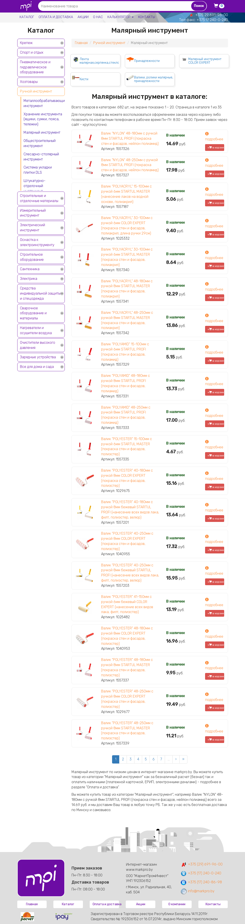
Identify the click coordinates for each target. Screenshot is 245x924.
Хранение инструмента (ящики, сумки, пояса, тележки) (43, 119)
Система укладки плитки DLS (38, 170)
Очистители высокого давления (37, 345)
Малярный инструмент (42, 132)
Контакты (146, 17)
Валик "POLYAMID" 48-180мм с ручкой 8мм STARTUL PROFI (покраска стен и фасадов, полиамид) (125, 383)
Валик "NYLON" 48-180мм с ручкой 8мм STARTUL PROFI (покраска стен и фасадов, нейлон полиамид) (130, 138)
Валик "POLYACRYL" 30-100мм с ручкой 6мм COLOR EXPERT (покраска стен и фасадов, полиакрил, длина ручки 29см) (127, 225)
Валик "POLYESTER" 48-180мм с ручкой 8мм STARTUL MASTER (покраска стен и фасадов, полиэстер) (127, 667)
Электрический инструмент (32, 227)
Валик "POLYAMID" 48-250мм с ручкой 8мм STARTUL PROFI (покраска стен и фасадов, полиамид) (125, 415)
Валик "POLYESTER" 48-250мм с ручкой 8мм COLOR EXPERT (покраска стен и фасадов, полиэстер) (127, 699)
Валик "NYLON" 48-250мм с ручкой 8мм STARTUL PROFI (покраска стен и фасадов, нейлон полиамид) (130, 165)
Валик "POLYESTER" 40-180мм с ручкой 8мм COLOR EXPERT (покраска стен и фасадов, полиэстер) (127, 478)
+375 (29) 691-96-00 (201, 864)
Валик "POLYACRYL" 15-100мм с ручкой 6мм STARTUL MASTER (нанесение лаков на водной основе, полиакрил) (126, 194)
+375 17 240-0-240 (212, 20)
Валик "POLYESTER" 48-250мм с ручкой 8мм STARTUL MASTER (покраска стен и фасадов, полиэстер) (127, 730)
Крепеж (26, 43)
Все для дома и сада (37, 367)
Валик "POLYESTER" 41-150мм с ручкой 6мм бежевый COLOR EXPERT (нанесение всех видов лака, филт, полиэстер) (127, 604)
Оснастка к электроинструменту (37, 242)
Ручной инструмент (36, 91)
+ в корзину (216, 147)
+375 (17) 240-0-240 (200, 873)
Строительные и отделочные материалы (39, 198)
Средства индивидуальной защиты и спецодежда (40, 293)
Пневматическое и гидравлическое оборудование (35, 67)
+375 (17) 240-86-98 (201, 882)
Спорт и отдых (31, 52)
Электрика (28, 278)
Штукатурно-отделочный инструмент (35, 186)
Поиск (199, 6)
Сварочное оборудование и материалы (33, 313)
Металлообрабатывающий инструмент (44, 103)
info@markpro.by (197, 891)
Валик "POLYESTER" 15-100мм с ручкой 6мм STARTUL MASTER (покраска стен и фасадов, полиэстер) (126, 446)
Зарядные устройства (38, 357)
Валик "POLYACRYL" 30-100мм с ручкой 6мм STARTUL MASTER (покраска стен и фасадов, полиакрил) (127, 257)
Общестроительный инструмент (40, 143)
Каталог (27, 17)
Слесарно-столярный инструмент (41, 156)
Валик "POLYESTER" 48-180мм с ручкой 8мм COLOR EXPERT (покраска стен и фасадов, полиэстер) (127, 636)
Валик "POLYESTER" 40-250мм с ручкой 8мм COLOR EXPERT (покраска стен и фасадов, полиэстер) (127, 541)
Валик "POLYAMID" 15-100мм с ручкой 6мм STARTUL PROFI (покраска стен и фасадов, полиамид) (125, 352)
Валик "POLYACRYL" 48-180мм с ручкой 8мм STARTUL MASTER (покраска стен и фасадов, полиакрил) (127, 289)
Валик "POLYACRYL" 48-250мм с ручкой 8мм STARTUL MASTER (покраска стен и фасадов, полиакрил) (127, 320)
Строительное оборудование (32, 257)
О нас (98, 17)
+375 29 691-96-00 (211, 15)
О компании (176, 904)
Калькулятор (120, 17)
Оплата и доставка (56, 17)
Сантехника (29, 269)
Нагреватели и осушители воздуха (36, 330)
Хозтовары (29, 82)
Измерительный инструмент (33, 213)
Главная (81, 43)
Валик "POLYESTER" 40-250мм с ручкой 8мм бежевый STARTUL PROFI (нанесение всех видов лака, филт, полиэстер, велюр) (130, 573)
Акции (83, 17)
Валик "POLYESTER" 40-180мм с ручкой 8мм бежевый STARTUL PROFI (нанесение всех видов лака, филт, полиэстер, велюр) (130, 509)
